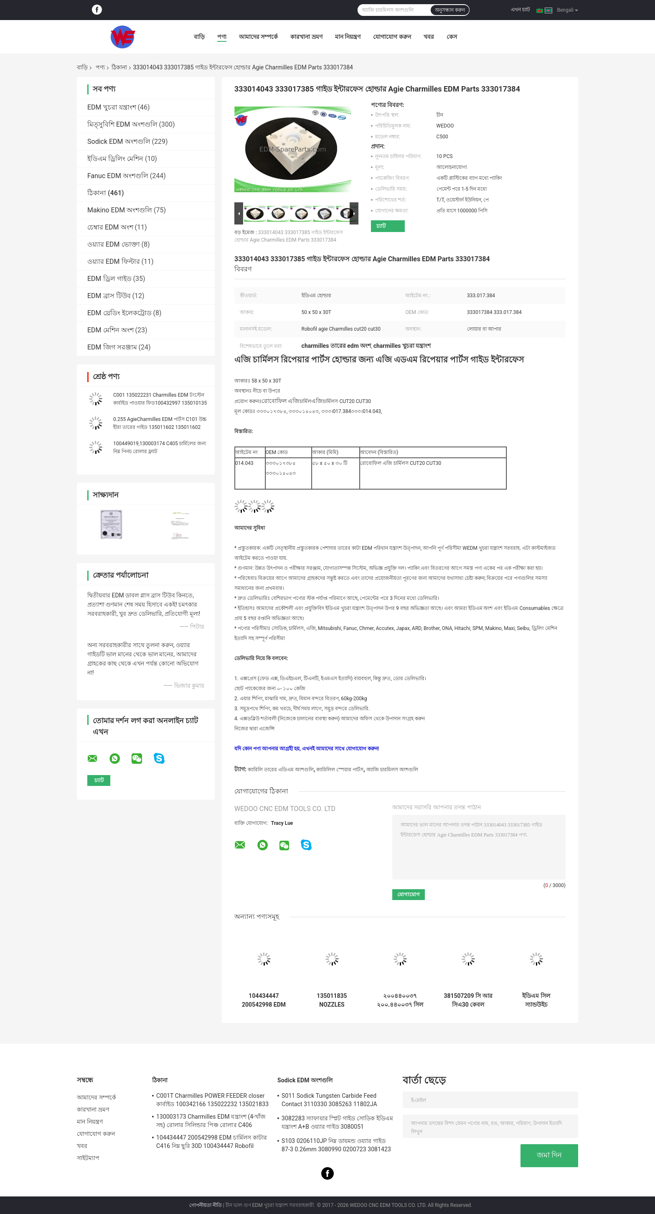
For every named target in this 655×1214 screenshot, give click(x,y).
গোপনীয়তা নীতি (205, 1205)
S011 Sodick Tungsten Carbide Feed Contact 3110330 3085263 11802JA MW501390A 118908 (329, 1101)
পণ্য (221, 36)
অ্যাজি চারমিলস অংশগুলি (392, 770)
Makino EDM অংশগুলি (119, 210)
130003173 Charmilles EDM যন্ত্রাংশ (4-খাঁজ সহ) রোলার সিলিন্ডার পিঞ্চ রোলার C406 (211, 1120)
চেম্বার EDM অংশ (110, 227)
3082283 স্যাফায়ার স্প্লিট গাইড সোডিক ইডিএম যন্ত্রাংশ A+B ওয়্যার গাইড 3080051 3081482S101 (337, 1123)
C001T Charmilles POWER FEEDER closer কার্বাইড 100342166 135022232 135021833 (212, 1099)
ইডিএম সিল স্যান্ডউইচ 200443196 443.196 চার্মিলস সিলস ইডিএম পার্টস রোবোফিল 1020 (536, 1000)
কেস (452, 36)
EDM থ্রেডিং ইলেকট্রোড (119, 313)
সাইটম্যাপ (88, 1158)
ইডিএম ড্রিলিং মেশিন (115, 159)
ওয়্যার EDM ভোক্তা (113, 244)
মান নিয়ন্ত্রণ (348, 36)
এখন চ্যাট (520, 10)
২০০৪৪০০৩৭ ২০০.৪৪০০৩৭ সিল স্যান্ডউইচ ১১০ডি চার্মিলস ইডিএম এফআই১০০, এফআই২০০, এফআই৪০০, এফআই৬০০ (400, 1000)
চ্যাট (381, 226)
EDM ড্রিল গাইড (109, 279)
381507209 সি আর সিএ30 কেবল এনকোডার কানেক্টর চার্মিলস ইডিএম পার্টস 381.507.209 (468, 1000)
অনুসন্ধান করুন (450, 10)
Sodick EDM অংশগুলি (118, 141)
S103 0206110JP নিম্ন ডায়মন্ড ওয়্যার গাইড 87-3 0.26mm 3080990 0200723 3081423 (336, 1145)
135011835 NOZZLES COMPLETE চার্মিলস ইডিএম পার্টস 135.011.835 (332, 1000)
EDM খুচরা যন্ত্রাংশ (111, 107)
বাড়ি (199, 36)
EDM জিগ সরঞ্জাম (112, 347)
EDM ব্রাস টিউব (109, 296)
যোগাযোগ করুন (392, 36)
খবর (429, 36)
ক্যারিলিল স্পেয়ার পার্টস (339, 770)
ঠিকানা (119, 67)
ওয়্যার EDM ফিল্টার (113, 261)
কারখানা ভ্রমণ (306, 36)
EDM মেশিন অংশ (110, 330)
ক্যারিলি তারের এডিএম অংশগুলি (281, 770)
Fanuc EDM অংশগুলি (117, 176)
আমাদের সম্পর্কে (258, 36)
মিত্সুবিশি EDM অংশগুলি (122, 124)
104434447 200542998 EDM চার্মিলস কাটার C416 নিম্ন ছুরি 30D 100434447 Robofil (264, 1000)
